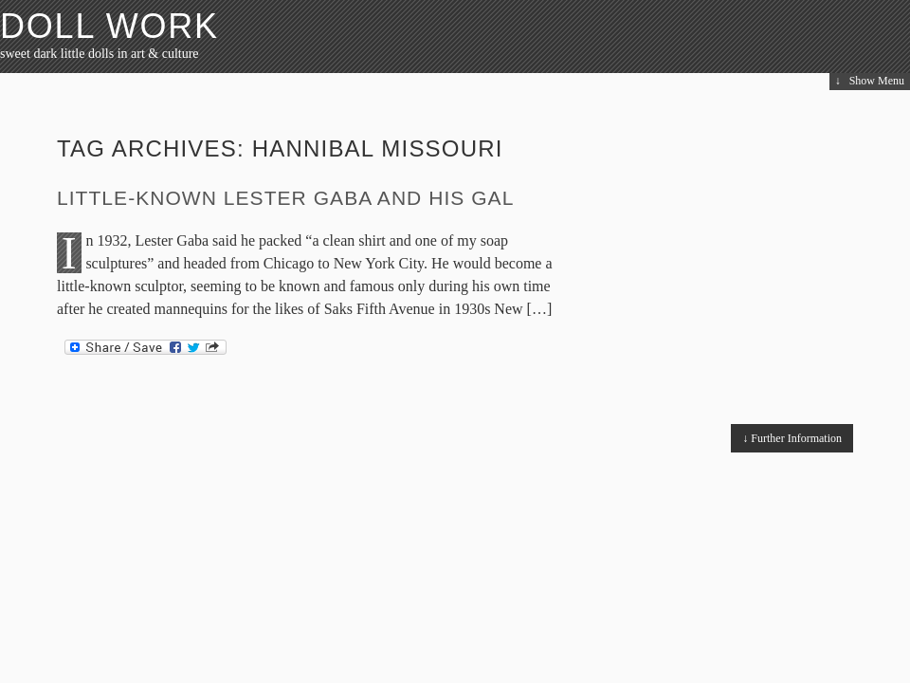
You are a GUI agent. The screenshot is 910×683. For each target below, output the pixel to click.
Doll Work (109, 26)
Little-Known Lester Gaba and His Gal (285, 198)
